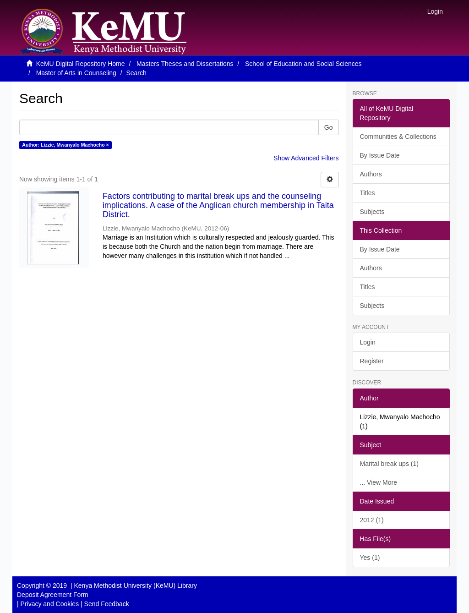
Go (328, 127)
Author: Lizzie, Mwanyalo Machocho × (65, 145)
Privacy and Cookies (50, 604)
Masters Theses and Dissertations (184, 63)
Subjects (372, 211)
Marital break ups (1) (389, 463)
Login (368, 342)
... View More (378, 482)
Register (372, 361)
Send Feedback (106, 604)
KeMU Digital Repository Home (80, 63)
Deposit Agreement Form (52, 594)
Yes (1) (370, 557)
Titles (367, 193)
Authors (371, 174)
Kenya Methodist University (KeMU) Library (135, 585)
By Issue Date (380, 155)
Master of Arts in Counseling (76, 73)
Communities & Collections (398, 136)
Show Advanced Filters (305, 158)
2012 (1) (372, 520)
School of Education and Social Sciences (303, 63)
